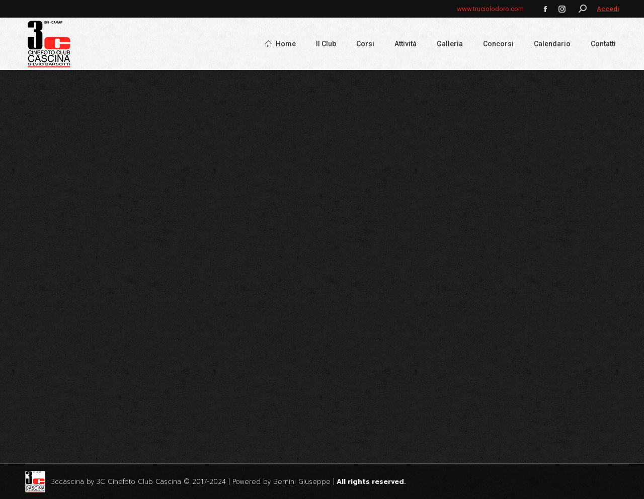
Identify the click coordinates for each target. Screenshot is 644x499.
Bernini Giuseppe (302, 481)
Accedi (608, 9)
